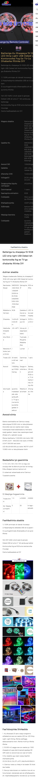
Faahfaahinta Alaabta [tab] (19, 247)
